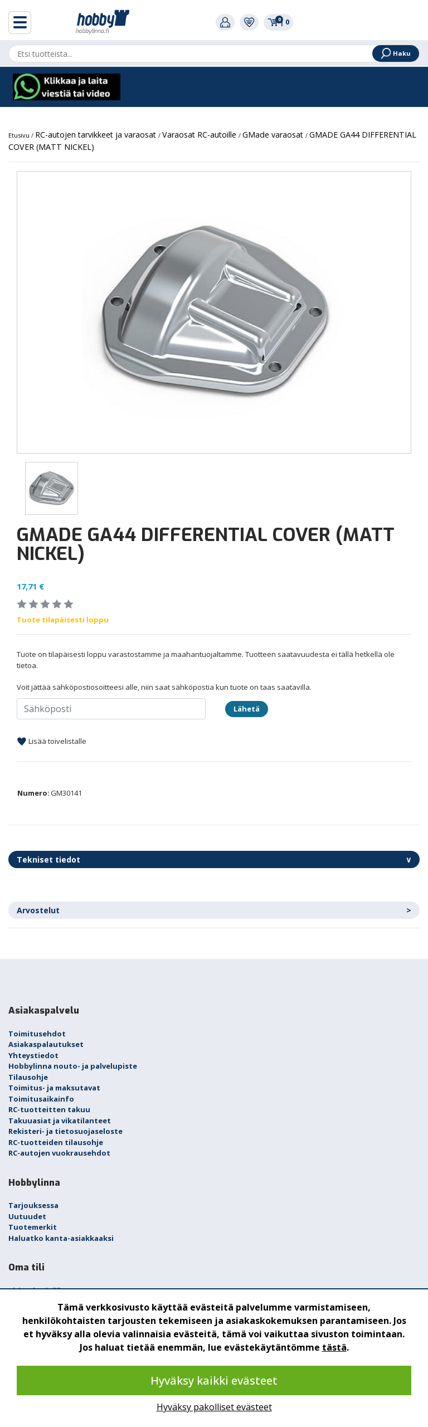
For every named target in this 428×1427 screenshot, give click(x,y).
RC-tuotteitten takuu (49, 1109)
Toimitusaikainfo (41, 1099)
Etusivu (19, 135)
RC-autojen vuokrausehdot (59, 1153)
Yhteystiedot (33, 1055)
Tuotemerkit (32, 1227)
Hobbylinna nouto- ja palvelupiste (72, 1066)
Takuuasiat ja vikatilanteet (59, 1121)
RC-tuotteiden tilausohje (55, 1142)
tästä (334, 1347)
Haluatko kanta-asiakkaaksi (61, 1238)
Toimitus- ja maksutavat (54, 1088)
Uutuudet (27, 1216)
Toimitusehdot (37, 1034)
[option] (214, 312)
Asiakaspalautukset (46, 1044)
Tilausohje (28, 1077)
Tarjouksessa (33, 1205)
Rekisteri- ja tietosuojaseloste (65, 1131)
